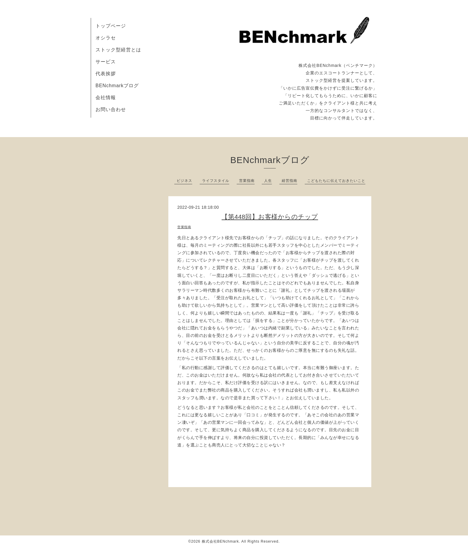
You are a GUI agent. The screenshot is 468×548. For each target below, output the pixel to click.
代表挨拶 (106, 73)
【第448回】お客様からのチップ (269, 216)
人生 (268, 181)
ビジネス (184, 181)
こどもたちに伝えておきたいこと (336, 181)
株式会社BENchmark (220, 541)
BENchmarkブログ (117, 85)
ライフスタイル (215, 181)
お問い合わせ (111, 109)
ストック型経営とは (118, 49)
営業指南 (247, 181)
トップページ (111, 25)
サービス (106, 61)
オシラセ (106, 37)
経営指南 (289, 181)
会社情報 (106, 97)
